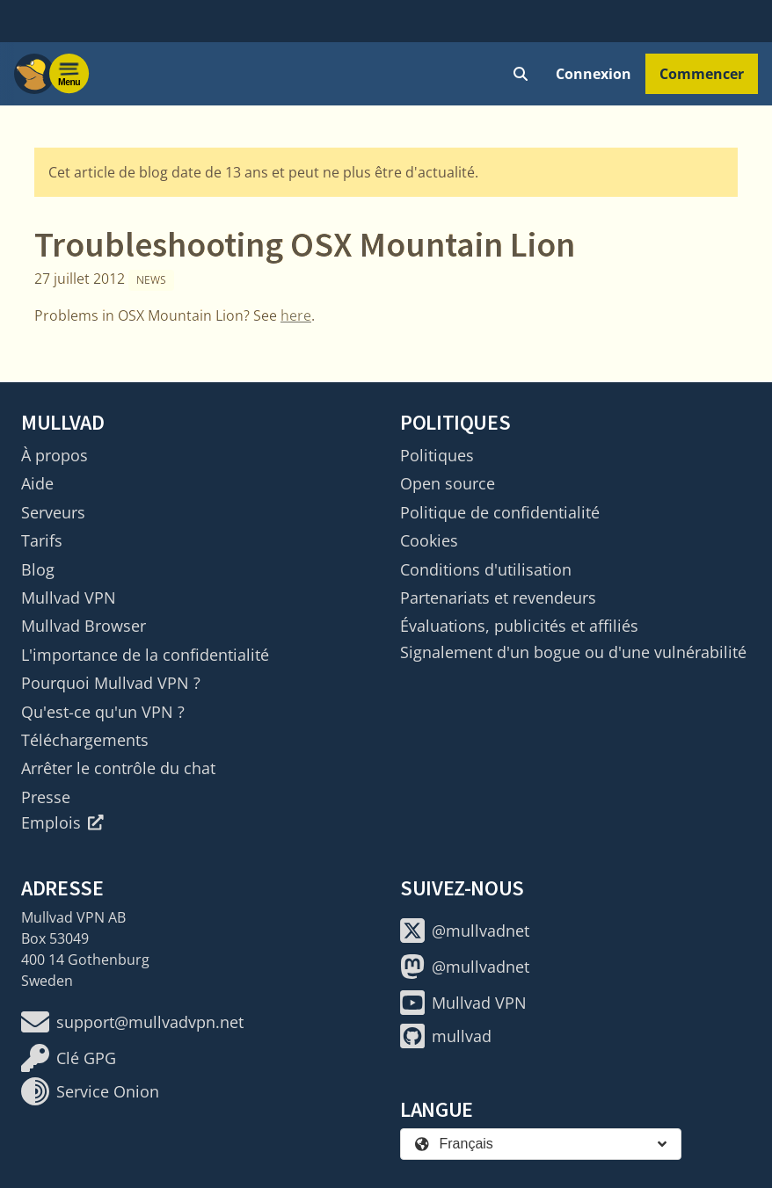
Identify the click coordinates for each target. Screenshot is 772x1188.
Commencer (701, 73)
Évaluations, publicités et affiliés (519, 625)
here (295, 315)
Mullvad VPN (68, 597)
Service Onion (90, 1091)
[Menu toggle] (69, 74)
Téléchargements (85, 739)
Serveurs (53, 512)
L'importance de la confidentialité (145, 654)
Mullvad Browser (83, 625)
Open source (447, 483)
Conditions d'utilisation (486, 569)
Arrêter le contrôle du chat (118, 768)
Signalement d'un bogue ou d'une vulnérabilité (573, 652)
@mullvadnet (464, 930)
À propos (54, 455)
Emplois (62, 822)
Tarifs (41, 540)
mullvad (446, 1036)
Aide (37, 483)
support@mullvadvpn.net (132, 1022)
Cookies (429, 540)
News (151, 279)
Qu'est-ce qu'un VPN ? (103, 711)
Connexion (593, 73)
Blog (38, 569)
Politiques (437, 455)
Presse (45, 797)
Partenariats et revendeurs (498, 597)
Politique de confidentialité (500, 512)
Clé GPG (68, 1058)
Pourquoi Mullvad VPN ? (110, 682)
